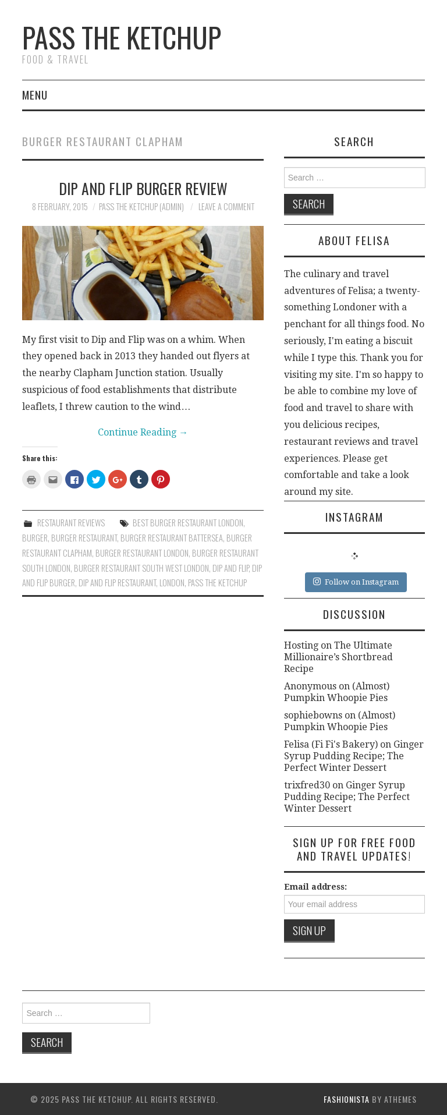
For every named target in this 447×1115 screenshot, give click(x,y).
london (172, 582)
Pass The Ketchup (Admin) (141, 206)
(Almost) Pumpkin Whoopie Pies (336, 692)
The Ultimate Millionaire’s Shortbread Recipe (338, 657)
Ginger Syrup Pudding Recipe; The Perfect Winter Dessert (354, 756)
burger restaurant (84, 538)
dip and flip (230, 568)
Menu (35, 94)
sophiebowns (313, 715)
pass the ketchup (217, 582)
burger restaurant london (142, 553)
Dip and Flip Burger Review (143, 188)
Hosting (301, 645)
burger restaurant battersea (171, 538)
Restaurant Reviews (71, 522)
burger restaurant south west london (141, 568)
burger (35, 538)
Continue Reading (143, 432)
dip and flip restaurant (117, 582)
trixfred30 (307, 785)
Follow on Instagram (356, 581)
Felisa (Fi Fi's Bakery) (331, 744)
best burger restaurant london (188, 522)
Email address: (315, 886)
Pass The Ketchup (121, 37)
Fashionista (347, 1099)
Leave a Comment (226, 206)
